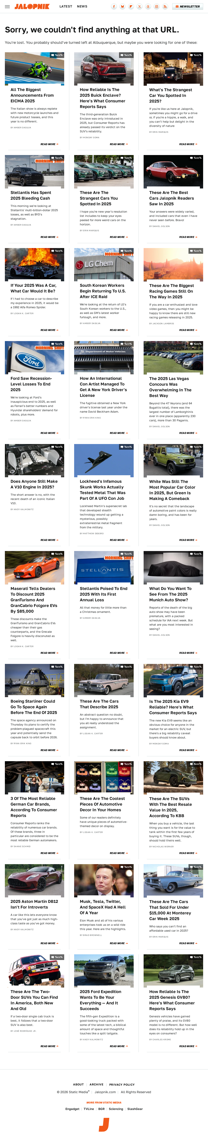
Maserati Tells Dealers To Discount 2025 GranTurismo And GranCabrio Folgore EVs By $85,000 (34, 600)
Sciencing (116, 1109)
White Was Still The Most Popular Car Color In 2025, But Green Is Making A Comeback (172, 490)
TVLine (89, 1109)
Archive (96, 1084)
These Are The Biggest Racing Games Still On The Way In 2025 (171, 291)
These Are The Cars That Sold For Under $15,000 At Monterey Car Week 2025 (170, 910)
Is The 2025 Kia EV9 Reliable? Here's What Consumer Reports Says (173, 707)
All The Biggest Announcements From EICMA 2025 (32, 95)
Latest (66, 6)
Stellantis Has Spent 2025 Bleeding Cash (31, 195)
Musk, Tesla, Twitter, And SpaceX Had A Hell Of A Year (103, 907)
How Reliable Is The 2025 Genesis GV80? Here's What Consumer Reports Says (172, 1000)
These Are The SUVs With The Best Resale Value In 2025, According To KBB (170, 807)
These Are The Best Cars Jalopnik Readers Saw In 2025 (171, 198)
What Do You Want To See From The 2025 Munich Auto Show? (170, 594)
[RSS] (165, 6)
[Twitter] (139, 6)
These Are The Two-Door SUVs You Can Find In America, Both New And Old (34, 1000)
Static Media (78, 1092)
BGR (101, 1109)
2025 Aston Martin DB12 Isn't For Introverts (34, 904)
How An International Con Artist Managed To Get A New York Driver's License (103, 387)
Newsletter (188, 6)
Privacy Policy (122, 1084)
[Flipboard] (131, 6)
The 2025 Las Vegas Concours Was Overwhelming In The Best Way (170, 387)
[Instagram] (157, 6)
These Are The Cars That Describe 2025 (99, 704)
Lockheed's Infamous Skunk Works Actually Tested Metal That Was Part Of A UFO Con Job (103, 490)
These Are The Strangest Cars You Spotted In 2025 (99, 198)
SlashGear (135, 1109)
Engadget (72, 1109)
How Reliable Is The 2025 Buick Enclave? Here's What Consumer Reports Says (102, 98)
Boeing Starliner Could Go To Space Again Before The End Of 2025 (34, 707)
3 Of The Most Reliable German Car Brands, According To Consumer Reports (34, 807)
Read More (48, 144)
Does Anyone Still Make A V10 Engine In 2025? (34, 484)
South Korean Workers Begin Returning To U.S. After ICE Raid (103, 291)
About (78, 1084)
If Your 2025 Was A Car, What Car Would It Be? (33, 288)
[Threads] (148, 6)
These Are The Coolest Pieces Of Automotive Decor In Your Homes (102, 804)
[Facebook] (114, 6)
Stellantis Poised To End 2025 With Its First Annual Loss (103, 594)
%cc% (59, 55)
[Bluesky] (122, 6)
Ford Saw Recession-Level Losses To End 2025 (31, 384)
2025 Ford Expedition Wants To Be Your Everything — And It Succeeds (100, 1000)
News (82, 6)
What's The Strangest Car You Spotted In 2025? (170, 95)
